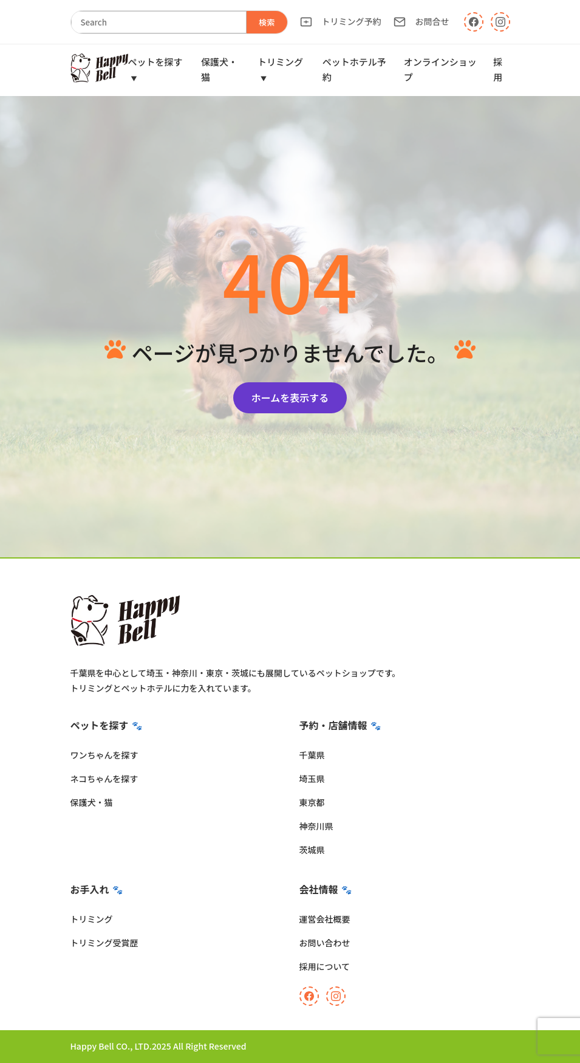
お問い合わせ (324, 943)
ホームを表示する (290, 397)
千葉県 (312, 755)
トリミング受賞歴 (104, 943)
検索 (267, 22)
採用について (324, 966)
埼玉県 (312, 778)
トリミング (91, 919)
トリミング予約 (340, 21)
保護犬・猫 (91, 802)
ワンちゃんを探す (104, 755)
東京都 (312, 802)
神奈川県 (316, 826)
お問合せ (421, 21)
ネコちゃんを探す (104, 778)
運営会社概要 (324, 919)
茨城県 (312, 850)
